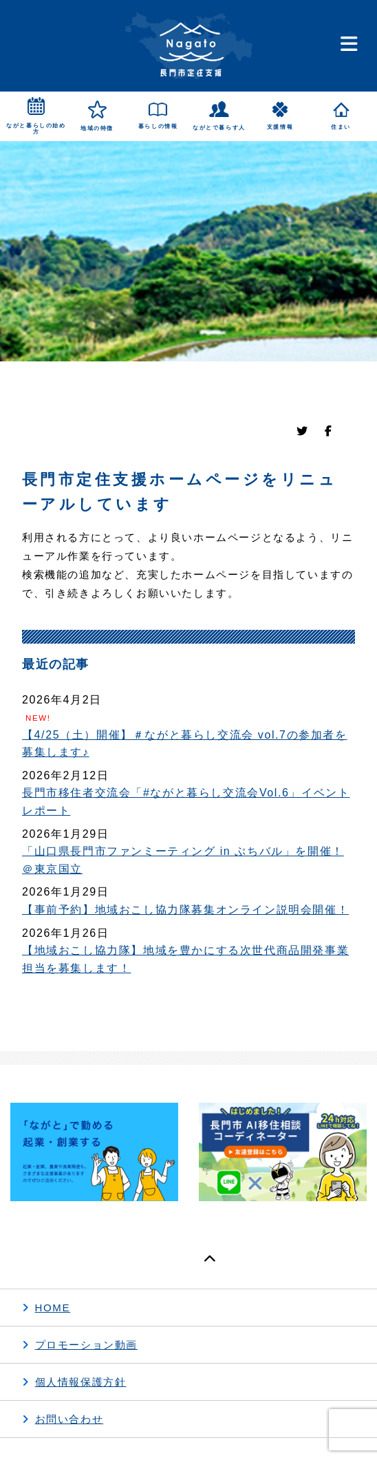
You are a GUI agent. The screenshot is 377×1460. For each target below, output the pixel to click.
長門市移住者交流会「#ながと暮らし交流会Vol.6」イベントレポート (185, 801)
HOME (53, 1307)
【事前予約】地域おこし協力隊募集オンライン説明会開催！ (185, 910)
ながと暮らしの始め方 (35, 129)
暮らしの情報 (158, 126)
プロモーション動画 (86, 1345)
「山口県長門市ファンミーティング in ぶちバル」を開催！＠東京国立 (183, 860)
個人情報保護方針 (81, 1382)
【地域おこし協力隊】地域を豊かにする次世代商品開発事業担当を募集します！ (185, 959)
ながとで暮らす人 (219, 128)
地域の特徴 (97, 128)
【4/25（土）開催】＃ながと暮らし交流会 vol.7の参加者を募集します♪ (184, 744)
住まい (341, 127)
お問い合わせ (69, 1419)
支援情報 (280, 127)
